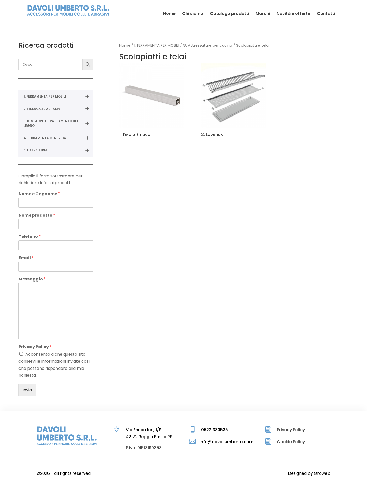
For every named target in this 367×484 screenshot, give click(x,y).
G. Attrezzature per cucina (207, 45)
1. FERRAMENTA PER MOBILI (156, 45)
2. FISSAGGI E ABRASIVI (58, 109)
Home (124, 45)
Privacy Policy (35, 347)
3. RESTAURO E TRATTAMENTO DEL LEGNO (58, 123)
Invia (27, 390)
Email (26, 258)
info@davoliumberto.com (226, 442)
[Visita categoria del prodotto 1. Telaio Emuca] (151, 101)
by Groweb (319, 473)
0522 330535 (214, 430)
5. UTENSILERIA (58, 150)
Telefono (29, 236)
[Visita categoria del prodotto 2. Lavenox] (233, 101)
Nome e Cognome (39, 194)
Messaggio (32, 279)
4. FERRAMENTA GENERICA (58, 138)
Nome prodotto (36, 215)
